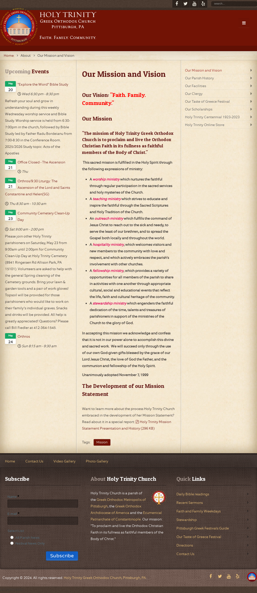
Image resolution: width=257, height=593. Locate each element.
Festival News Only (30, 544)
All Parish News (27, 538)
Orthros (24, 336)
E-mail (12, 514)
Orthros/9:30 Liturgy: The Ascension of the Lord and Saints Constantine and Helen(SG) (37, 187)
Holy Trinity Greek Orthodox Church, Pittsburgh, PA (105, 577)
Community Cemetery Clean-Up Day (44, 216)
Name (12, 497)
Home (9, 55)
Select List (16, 531)
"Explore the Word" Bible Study (43, 84)
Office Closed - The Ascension (41, 162)
